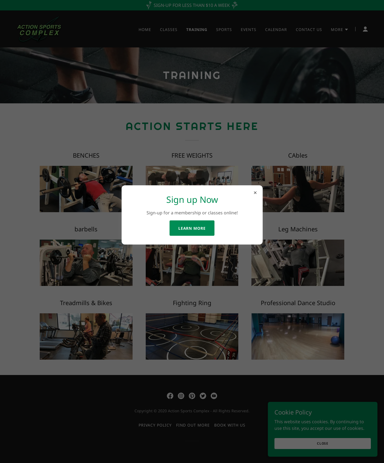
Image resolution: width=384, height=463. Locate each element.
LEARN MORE (192, 228)
